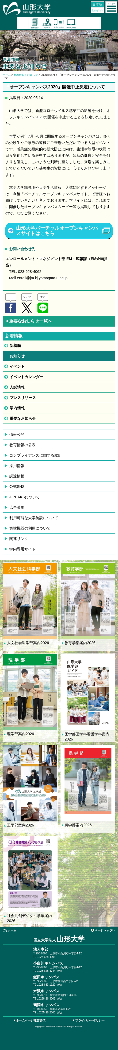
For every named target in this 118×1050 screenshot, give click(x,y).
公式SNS (17, 486)
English (97, 10)
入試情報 (17, 387)
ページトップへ (105, 930)
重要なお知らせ (23, 418)
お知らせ (17, 356)
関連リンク (18, 538)
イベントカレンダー (26, 377)
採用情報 (16, 466)
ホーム (7, 74)
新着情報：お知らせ (26, 74)
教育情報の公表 (22, 445)
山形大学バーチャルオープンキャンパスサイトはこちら (57, 230)
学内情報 (17, 408)
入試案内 (23, 23)
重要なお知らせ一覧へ (28, 321)
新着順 (15, 345)
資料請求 (35, 23)
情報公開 (16, 434)
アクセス (47, 23)
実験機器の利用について (30, 528)
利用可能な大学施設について (33, 518)
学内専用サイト (22, 549)
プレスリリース (23, 397)
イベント (17, 366)
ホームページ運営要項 (30, 1020)
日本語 (97, 4)
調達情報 (16, 476)
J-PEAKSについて (24, 497)
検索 (83, 23)
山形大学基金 (95, 23)
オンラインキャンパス (71, 23)
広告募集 (16, 507)
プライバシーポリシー (90, 1020)
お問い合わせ (59, 23)
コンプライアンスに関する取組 (35, 455)
